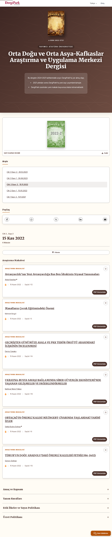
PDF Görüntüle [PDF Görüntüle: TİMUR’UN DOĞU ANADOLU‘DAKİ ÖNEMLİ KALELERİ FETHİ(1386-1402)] (99, 479)
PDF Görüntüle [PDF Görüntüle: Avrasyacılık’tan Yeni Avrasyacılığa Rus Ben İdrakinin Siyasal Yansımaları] (99, 293)
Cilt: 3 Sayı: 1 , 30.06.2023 (17, 178)
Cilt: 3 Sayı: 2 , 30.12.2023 (17, 172)
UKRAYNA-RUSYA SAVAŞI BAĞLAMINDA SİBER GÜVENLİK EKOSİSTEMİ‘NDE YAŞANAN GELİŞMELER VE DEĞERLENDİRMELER (53, 385)
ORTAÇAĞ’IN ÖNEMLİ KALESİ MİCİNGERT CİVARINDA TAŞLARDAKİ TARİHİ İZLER (53, 424)
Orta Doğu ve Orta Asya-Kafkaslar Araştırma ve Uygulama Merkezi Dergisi (56, 60)
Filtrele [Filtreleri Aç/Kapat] (56, 252)
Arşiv (5, 161)
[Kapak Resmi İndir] (105, 153)
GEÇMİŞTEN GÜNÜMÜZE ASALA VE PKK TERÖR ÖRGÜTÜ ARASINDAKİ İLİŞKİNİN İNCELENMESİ (50, 347)
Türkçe (93, 3)
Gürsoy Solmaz (11, 466)
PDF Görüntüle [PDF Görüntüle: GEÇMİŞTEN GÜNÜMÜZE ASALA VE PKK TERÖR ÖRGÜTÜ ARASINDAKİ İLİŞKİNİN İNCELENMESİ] (99, 366)
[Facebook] (7, 219)
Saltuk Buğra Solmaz (13, 431)
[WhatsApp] (31, 219)
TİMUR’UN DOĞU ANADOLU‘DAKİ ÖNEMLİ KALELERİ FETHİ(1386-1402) (50, 460)
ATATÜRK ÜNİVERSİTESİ (61, 47)
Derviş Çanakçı (11, 354)
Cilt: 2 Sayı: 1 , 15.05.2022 (17, 191)
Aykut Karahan (10, 280)
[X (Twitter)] (56, 219)
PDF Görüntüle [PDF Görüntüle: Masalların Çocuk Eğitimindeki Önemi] (99, 328)
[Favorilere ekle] (105, 269)
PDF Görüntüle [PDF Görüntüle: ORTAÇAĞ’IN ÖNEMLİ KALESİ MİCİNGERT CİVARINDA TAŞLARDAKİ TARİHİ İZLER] (99, 444)
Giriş (102, 3)
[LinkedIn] (80, 219)
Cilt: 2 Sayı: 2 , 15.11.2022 (17, 184)
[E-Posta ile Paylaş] (105, 219)
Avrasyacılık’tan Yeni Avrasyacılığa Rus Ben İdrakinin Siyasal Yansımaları (52, 274)
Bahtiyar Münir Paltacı (13, 392)
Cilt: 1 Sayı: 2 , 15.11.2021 (16, 197)
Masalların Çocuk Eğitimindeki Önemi (30, 309)
